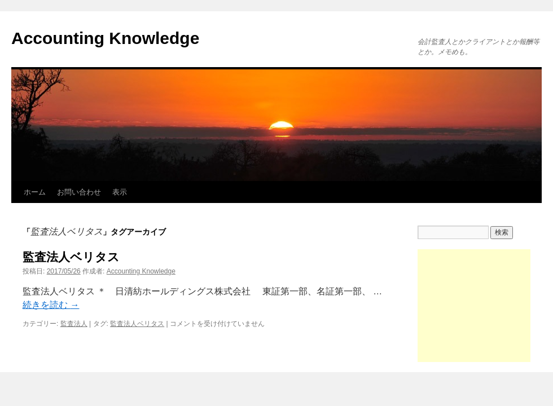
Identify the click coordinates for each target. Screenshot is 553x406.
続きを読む (51, 305)
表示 (119, 192)
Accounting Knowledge (105, 38)
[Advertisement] (474, 305)
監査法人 (73, 324)
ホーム (35, 192)
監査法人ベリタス (71, 256)
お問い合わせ (79, 192)
